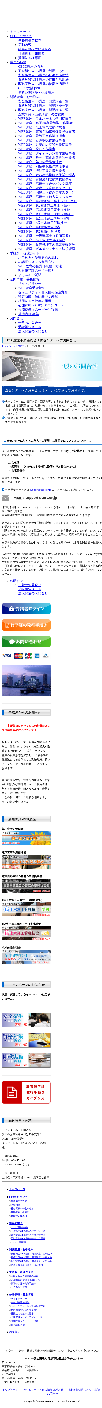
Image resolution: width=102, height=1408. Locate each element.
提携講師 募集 (18, 1325)
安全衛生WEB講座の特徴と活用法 (28, 1231)
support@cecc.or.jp (40, 489)
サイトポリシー (19, 1299)
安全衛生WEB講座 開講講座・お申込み (31, 1254)
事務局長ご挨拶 (19, 1201)
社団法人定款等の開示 (22, 1313)
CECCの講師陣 (18, 1242)
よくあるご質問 (19, 1287)
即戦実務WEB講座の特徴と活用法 (28, 1238)
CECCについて (18, 1197)
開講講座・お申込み (21, 1249)
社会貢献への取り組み (22, 1208)
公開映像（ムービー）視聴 (24, 1321)
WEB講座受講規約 (20, 1302)
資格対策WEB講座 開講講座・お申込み (31, 1257)
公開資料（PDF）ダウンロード (26, 1317)
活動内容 (15, 1205)
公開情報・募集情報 (21, 1294)
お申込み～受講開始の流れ (24, 1276)
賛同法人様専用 (19, 1216)
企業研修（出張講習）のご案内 (27, 1265)
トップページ (8, 346)
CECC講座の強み (19, 1227)
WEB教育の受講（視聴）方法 (25, 1280)
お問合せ (22, 346)
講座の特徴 (16, 1223)
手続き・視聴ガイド (21, 1272)
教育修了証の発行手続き (23, 1283)
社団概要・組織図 (20, 1212)
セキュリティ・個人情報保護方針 (28, 1306)
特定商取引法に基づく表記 (24, 1310)
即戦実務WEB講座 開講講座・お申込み (31, 1261)
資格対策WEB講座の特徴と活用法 (28, 1235)
